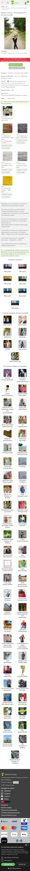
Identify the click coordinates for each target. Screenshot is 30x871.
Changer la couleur (7, 145)
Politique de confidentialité (9, 810)
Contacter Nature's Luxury (9, 815)
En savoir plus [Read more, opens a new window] (14, 854)
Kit (6, 6)
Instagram (5, 793)
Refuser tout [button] (22, 864)
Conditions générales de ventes (10, 812)
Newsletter (6, 791)
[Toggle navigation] (2, 2)
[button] (3, 33)
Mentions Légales (6, 807)
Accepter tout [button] (8, 864)
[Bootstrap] (9, 774)
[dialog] (15, 857)
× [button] (28, 845)
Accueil (2, 6)
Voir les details (6, 148)
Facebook (5, 796)
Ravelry (5, 799)
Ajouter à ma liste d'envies (17, 68)
